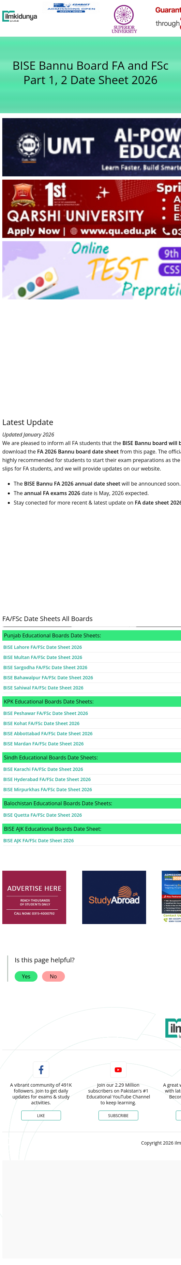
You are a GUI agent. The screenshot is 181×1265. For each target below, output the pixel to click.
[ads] (34, 897)
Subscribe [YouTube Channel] (118, 1115)
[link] (71, 7)
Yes (26, 976)
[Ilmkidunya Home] (19, 16)
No (53, 976)
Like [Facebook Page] (41, 1115)
